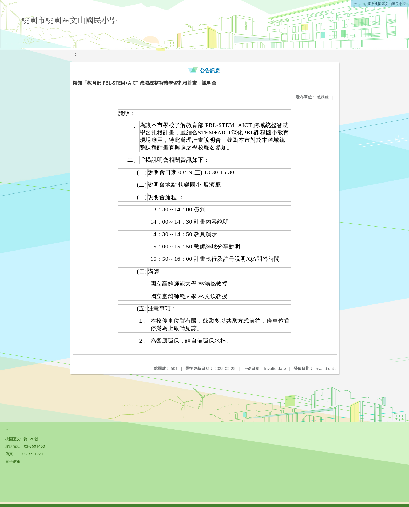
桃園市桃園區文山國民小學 (385, 3)
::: (355, 3)
